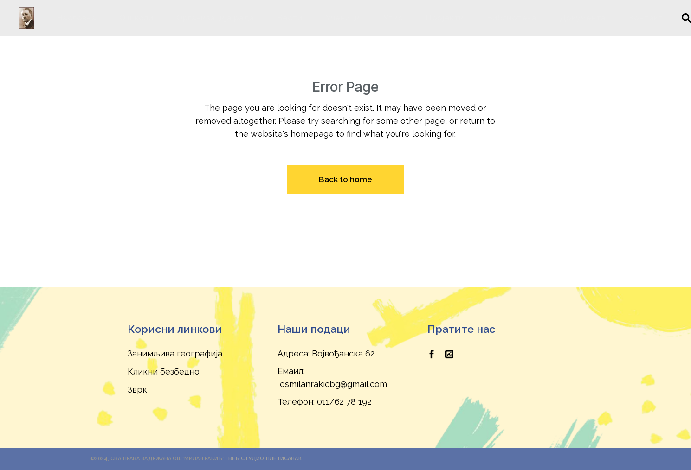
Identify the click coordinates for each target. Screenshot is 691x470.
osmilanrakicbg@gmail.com (333, 384)
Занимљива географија (175, 353)
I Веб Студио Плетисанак (264, 459)
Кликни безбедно (164, 371)
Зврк (137, 389)
